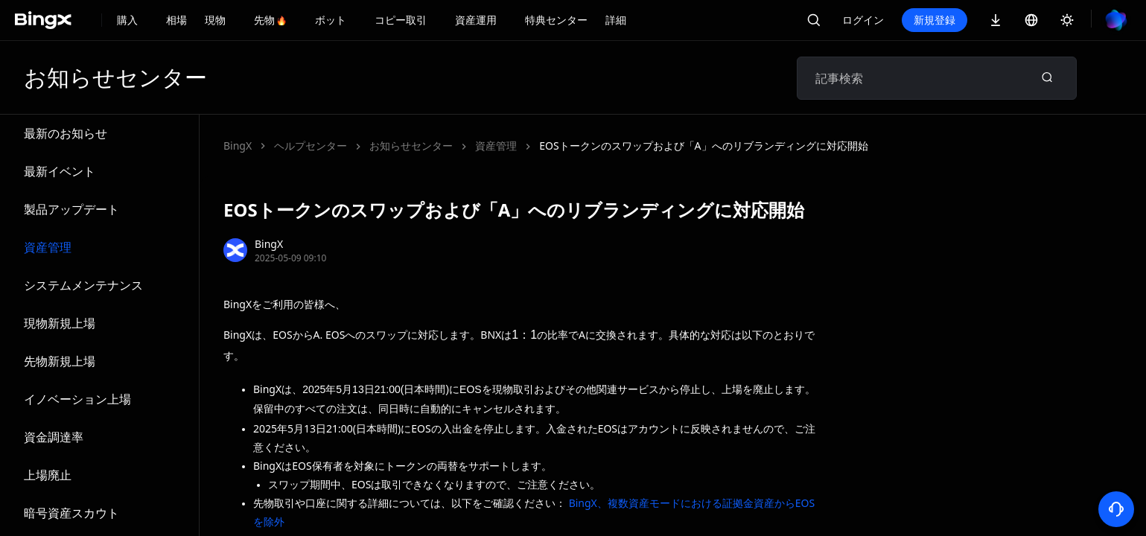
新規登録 (934, 20)
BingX (237, 145)
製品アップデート (71, 209)
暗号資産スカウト (71, 513)
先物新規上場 (59, 361)
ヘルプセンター (310, 145)
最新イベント (59, 171)
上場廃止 (47, 475)
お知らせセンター (411, 145)
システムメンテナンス (83, 285)
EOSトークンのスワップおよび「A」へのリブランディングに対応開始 (703, 145)
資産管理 (47, 247)
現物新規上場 (59, 323)
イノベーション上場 (77, 399)
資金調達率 (53, 437)
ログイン (863, 20)
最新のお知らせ (65, 133)
